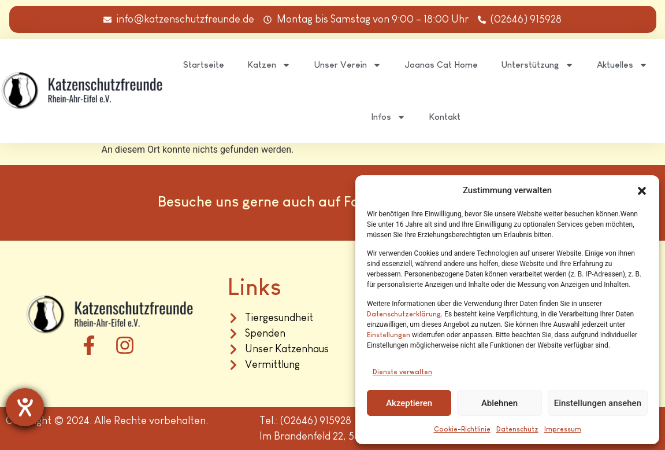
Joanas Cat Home (441, 64)
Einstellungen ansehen (597, 403)
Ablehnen (499, 403)
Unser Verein (347, 65)
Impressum (562, 429)
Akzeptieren (409, 403)
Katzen (269, 65)
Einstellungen (388, 335)
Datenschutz (517, 429)
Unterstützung (537, 65)
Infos (388, 117)
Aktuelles (622, 65)
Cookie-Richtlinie (462, 429)
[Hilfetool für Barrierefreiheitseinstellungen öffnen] (25, 407)
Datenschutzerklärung (404, 314)
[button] (642, 191)
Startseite (203, 64)
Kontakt (444, 116)
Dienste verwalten (402, 372)
